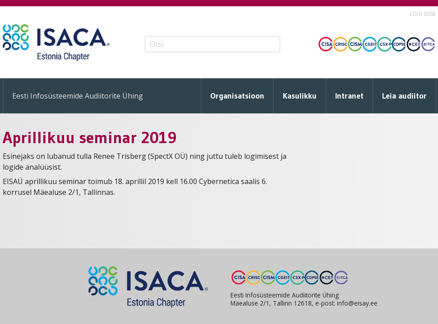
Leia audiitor (404, 96)
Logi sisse (423, 14)
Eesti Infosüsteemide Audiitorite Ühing (77, 96)
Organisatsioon (237, 96)
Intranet (349, 96)
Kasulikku (300, 96)
